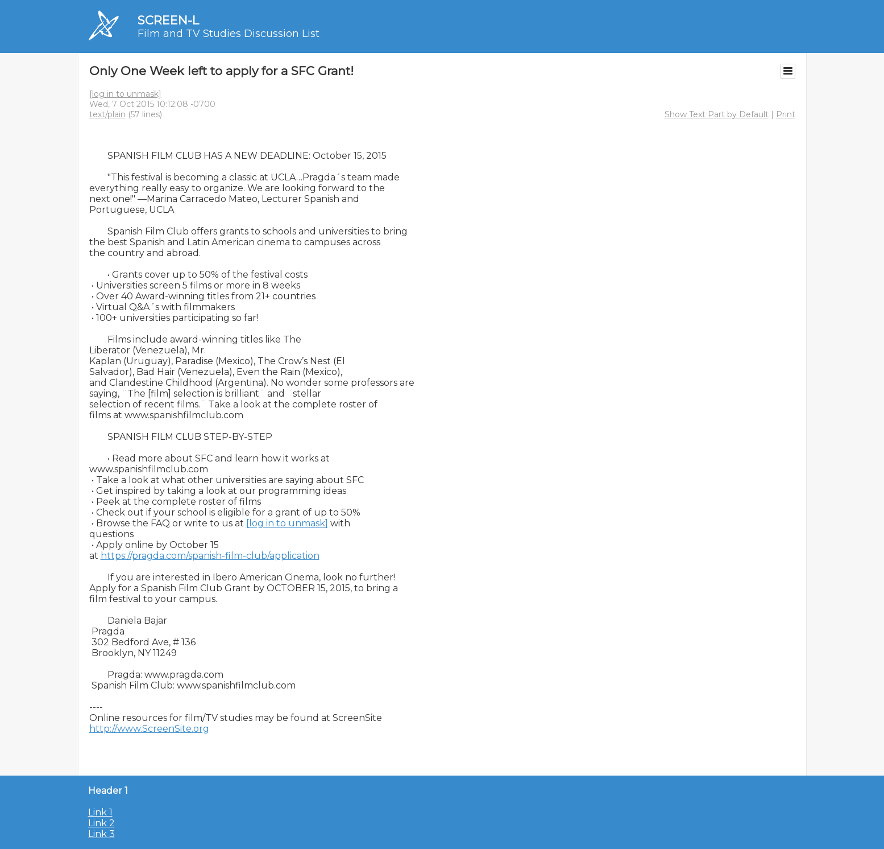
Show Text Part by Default (717, 114)
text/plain (107, 114)
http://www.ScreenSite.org (149, 728)
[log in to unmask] (125, 94)
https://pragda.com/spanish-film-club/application (210, 555)
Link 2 (101, 823)
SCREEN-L (168, 20)
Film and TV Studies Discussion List (228, 33)
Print (785, 114)
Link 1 (100, 812)
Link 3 (101, 834)
